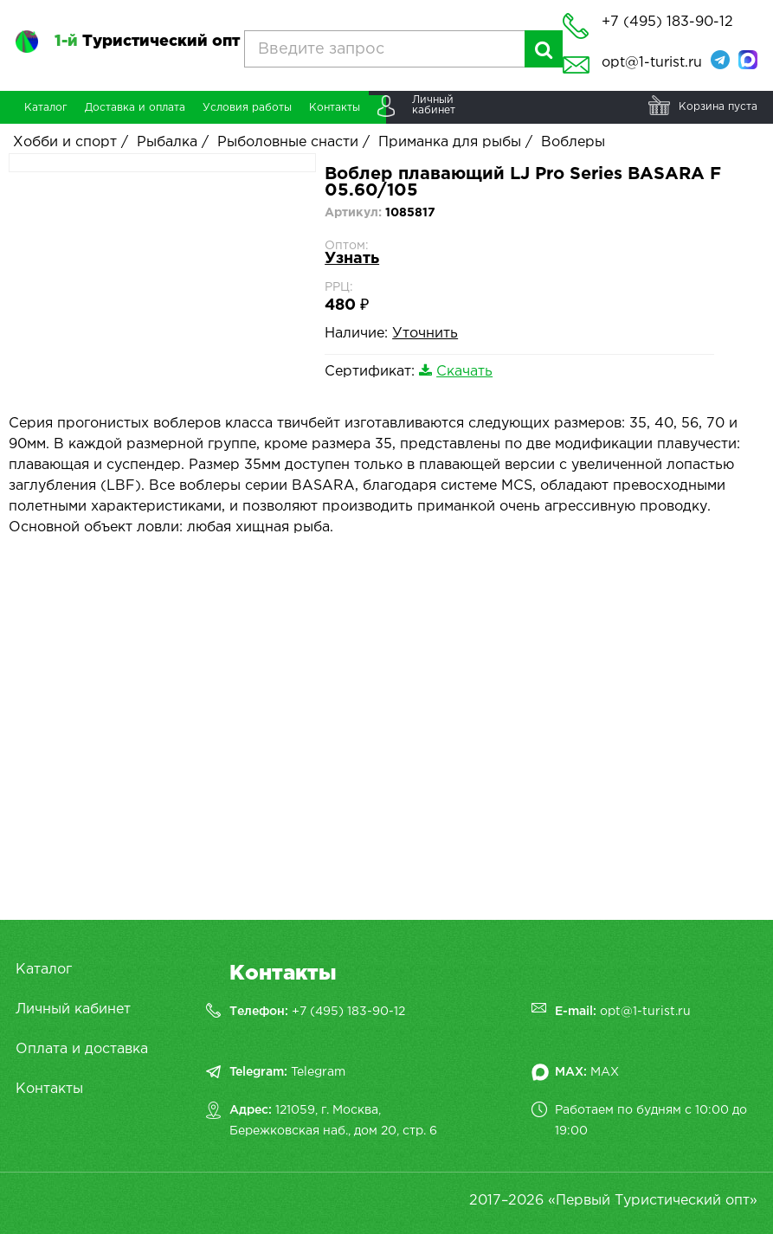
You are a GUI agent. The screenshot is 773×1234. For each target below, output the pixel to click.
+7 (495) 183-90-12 (348, 1011)
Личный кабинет (73, 1009)
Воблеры (573, 142)
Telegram (318, 1072)
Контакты (49, 1089)
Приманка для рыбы (449, 142)
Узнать (352, 259)
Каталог (44, 969)
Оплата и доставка (82, 1049)
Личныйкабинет (433, 105)
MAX (604, 1072)
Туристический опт (147, 41)
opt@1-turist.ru (652, 62)
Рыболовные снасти (287, 142)
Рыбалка (167, 142)
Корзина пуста (718, 107)
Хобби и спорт (65, 142)
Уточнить (425, 333)
